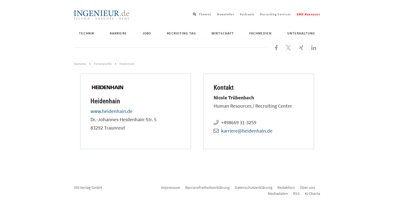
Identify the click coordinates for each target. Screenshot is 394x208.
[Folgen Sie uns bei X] (288, 47)
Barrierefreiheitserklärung (207, 187)
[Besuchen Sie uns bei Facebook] (276, 47)
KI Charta (312, 193)
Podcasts (247, 14)
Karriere (118, 33)
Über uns (307, 187)
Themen (205, 14)
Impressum (170, 187)
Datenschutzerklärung (253, 187)
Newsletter (225, 14)
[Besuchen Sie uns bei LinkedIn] (313, 47)
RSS (296, 193)
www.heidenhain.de (111, 111)
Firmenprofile (103, 64)
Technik (86, 33)
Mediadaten (278, 193)
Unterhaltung (301, 33)
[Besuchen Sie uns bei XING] (301, 47)
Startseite (80, 64)
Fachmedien (260, 33)
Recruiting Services (275, 14)
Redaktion (286, 187)
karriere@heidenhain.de (246, 131)
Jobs (146, 33)
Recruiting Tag (181, 33)
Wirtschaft (223, 33)
